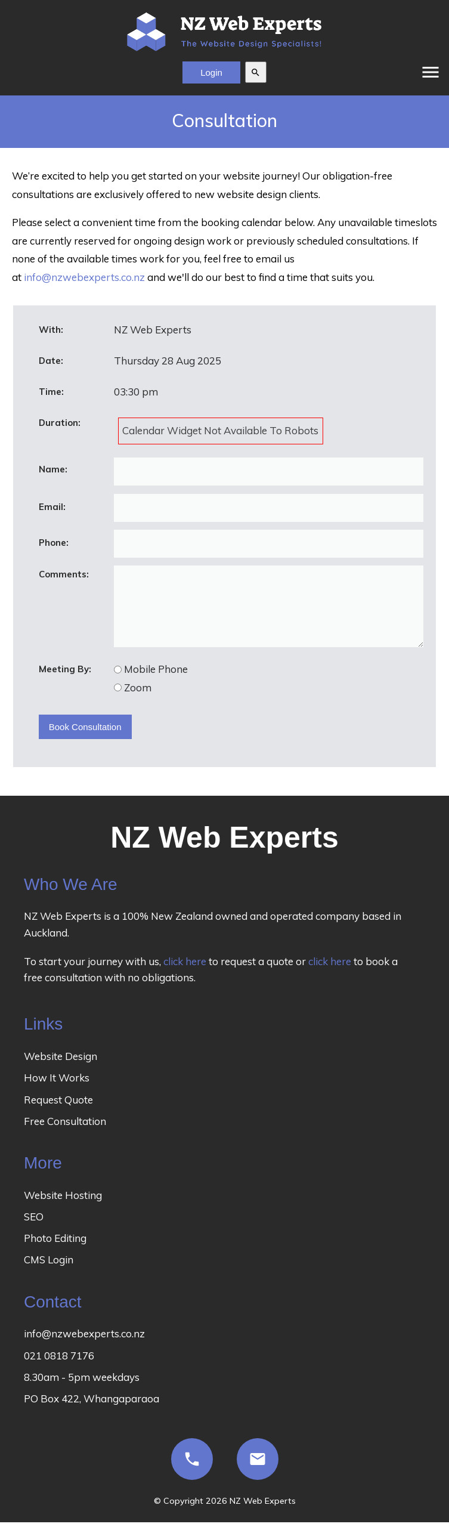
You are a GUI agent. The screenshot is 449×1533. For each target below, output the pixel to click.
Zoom (137, 700)
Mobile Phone (156, 681)
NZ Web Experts (263, 1513)
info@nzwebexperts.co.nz (84, 277)
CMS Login (48, 1272)
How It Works (56, 1090)
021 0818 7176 (59, 1368)
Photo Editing (55, 1250)
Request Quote (58, 1112)
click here (184, 974)
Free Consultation (65, 1133)
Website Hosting (63, 1207)
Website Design (60, 1068)
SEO (34, 1229)
